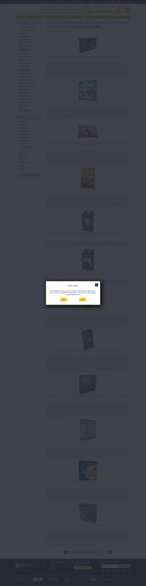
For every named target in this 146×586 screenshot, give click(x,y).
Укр (63, 299)
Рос (82, 299)
